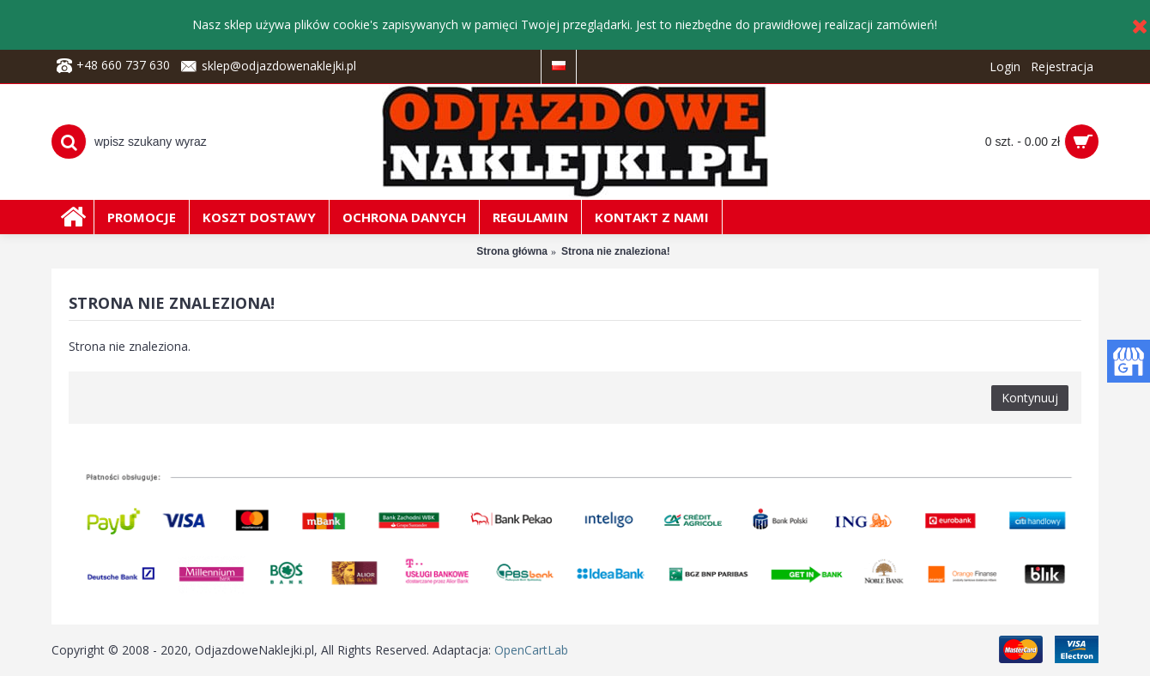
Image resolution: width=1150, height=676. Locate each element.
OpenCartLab (531, 650)
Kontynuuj (1030, 397)
